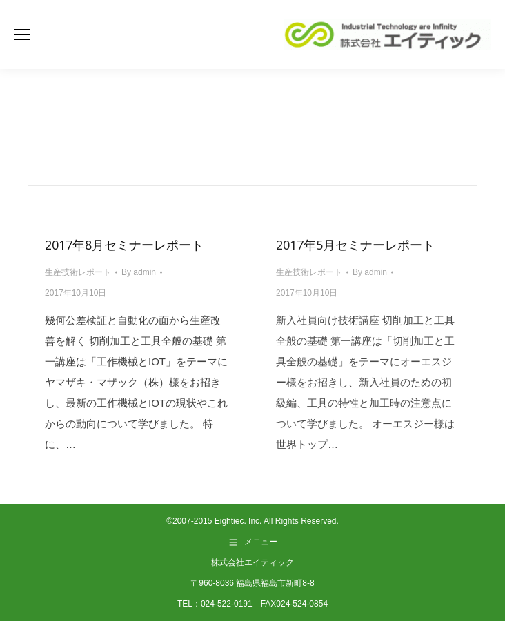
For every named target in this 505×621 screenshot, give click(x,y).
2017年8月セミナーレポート (124, 244)
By (138, 272)
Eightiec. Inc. (238, 521)
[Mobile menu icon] (22, 34)
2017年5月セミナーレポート (355, 244)
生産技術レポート (78, 272)
